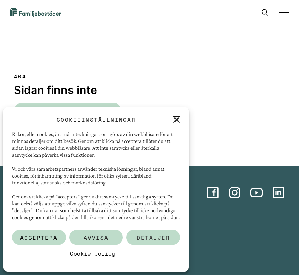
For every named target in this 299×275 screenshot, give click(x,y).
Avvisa (96, 237)
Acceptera (39, 237)
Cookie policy (92, 253)
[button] (176, 119)
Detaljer (153, 237)
